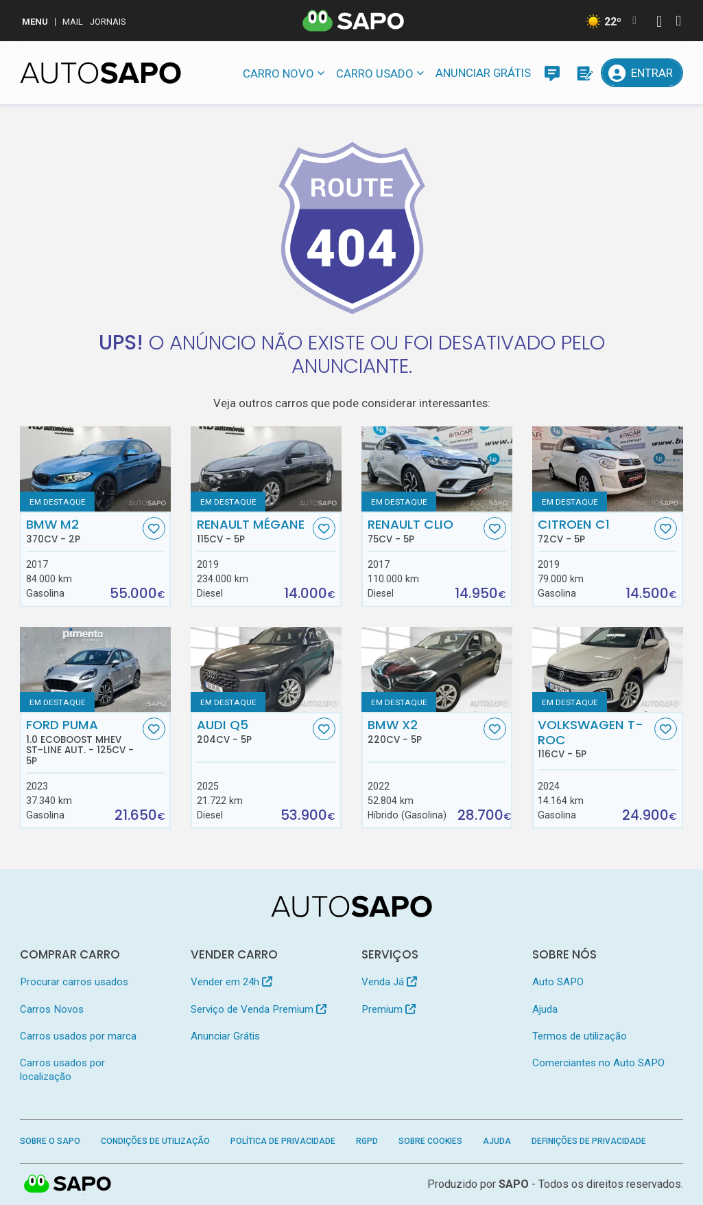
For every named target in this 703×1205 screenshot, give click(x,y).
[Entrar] (641, 72)
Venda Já (389, 982)
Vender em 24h (231, 982)
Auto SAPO (558, 982)
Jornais (108, 21)
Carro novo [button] (278, 73)
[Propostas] (583, 72)
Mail (72, 21)
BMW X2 (424, 731)
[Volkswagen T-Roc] (607, 669)
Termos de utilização (579, 1036)
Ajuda (545, 1009)
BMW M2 (83, 530)
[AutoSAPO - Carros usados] (100, 73)
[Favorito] (154, 528)
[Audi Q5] (266, 669)
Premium (388, 1009)
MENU (35, 21)
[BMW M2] (95, 468)
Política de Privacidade (282, 1141)
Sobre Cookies (430, 1141)
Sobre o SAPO (50, 1141)
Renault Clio (424, 530)
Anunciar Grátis (483, 73)
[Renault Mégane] (266, 468)
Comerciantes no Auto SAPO (598, 1063)
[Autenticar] (659, 23)
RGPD (367, 1141)
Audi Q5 (254, 731)
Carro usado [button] (375, 73)
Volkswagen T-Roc (595, 739)
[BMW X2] (436, 669)
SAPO (68, 1184)
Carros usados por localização (62, 1069)
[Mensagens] (552, 72)
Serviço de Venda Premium (258, 1009)
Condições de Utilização (155, 1141)
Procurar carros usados (74, 982)
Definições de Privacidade (589, 1141)
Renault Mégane (254, 530)
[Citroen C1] (607, 468)
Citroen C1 (595, 530)
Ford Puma (83, 742)
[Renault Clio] (436, 468)
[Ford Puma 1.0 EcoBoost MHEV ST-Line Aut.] (95, 669)
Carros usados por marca (78, 1036)
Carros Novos (52, 1009)
